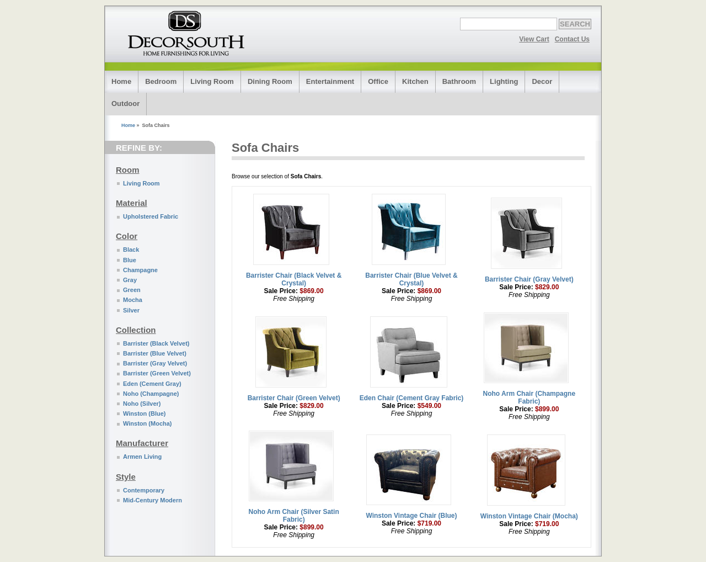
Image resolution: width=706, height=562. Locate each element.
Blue (129, 260)
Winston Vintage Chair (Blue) (411, 515)
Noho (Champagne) (151, 393)
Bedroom (160, 81)
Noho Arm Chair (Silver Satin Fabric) (294, 515)
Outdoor (125, 103)
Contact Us (572, 39)
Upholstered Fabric (150, 216)
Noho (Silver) (142, 403)
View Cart (534, 39)
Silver (131, 310)
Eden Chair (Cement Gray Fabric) (412, 398)
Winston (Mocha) (147, 423)
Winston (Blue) (144, 413)
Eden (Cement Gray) (152, 383)
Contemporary (143, 490)
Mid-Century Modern (152, 500)
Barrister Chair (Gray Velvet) (529, 279)
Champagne (140, 270)
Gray (130, 280)
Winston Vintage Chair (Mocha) (529, 516)
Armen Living (142, 456)
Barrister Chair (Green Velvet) (294, 398)
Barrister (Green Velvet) (157, 373)
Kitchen (415, 81)
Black (131, 249)
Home (121, 81)
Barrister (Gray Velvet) (155, 363)
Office (378, 81)
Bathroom (459, 81)
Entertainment (330, 81)
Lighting (504, 81)
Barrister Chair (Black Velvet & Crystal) (293, 279)
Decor (542, 81)
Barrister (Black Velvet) (156, 343)
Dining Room (270, 81)
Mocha (132, 299)
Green (132, 290)
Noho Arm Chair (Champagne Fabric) (529, 397)
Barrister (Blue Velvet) (154, 353)
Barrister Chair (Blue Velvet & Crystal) (411, 279)
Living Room (212, 81)
